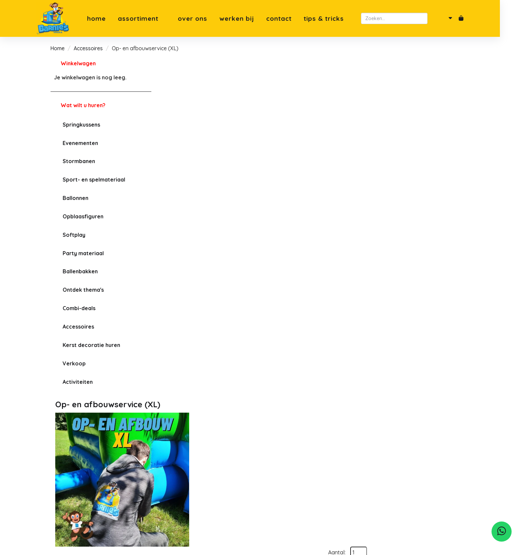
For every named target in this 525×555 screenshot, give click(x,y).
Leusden (278, 502)
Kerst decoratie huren (91, 345)
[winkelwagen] (472, 18)
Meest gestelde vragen (190, 471)
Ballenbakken (79, 271)
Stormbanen (78, 161)
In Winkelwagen (442, 134)
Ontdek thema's (82, 289)
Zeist (274, 471)
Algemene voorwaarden (191, 479)
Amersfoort (281, 479)
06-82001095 (74, 485)
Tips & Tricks (336, 18)
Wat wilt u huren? (77, 105)
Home (108, 18)
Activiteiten (77, 381)
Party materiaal (82, 253)
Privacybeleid (178, 486)
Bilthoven (279, 494)
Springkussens (81, 124)
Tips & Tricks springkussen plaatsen (205, 509)
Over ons (205, 18)
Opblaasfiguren (82, 216)
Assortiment (154, 18)
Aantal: (438, 77)
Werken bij (249, 18)
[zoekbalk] (405, 18)
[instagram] (77, 511)
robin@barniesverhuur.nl (88, 493)
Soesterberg (283, 464)
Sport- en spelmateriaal (93, 179)
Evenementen (80, 143)
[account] (458, 18)
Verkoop (73, 363)
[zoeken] (444, 18)
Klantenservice (180, 502)
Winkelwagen (77, 63)
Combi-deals (78, 308)
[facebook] (62, 511)
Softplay (73, 234)
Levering (172, 494)
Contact (291, 18)
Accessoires (88, 48)
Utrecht (277, 486)
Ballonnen (75, 198)
